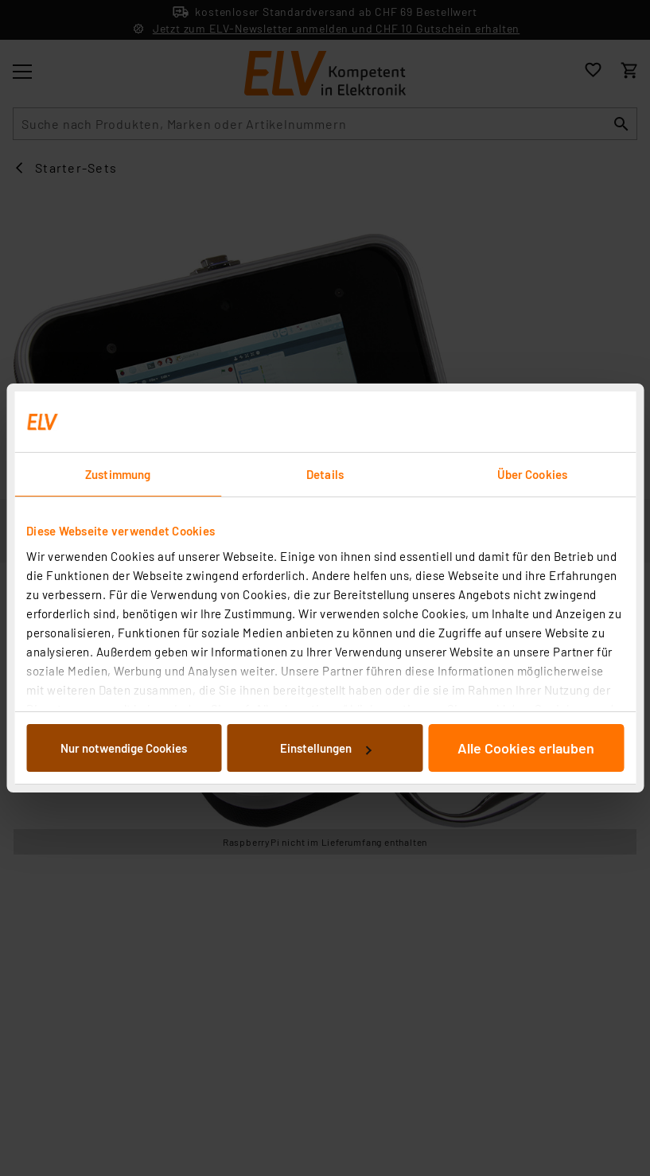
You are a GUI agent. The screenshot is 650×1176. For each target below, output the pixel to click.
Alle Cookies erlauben (525, 748)
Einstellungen (325, 748)
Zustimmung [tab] (117, 474)
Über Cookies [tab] (532, 474)
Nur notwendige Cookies (123, 748)
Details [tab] (325, 474)
